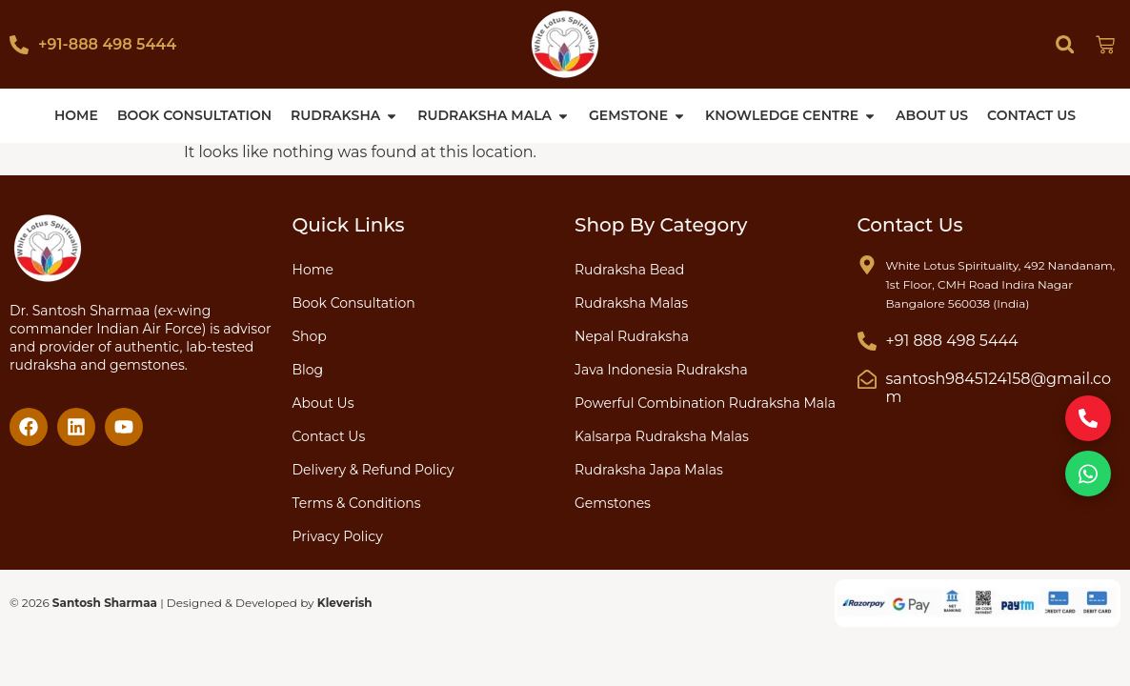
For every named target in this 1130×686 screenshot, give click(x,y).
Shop (310, 336)
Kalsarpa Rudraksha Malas (662, 436)
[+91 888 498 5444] (867, 341)
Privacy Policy (338, 536)
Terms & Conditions (357, 503)
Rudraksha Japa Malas (649, 469)
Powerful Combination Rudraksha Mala (705, 403)
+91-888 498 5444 (107, 44)
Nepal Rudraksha (632, 336)
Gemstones (613, 503)
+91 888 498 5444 (952, 341)
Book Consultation (354, 303)
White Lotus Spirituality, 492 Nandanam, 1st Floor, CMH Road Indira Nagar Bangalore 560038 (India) (1001, 284)
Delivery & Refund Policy (373, 469)
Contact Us (329, 436)
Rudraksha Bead (629, 269)
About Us (323, 403)
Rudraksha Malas (631, 303)
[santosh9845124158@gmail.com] (867, 379)
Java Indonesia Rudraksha (661, 369)
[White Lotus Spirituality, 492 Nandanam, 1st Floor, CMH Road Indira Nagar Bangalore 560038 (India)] (867, 264)
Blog (308, 369)
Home (313, 269)
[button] (1064, 44)
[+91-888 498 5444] (19, 44)
